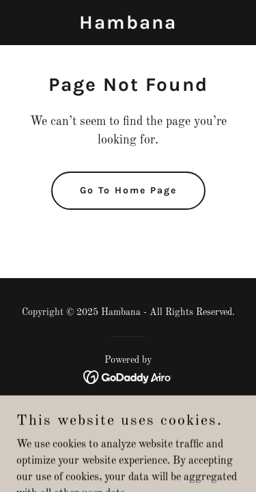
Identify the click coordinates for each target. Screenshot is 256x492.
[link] (128, 25)
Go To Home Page (128, 190)
